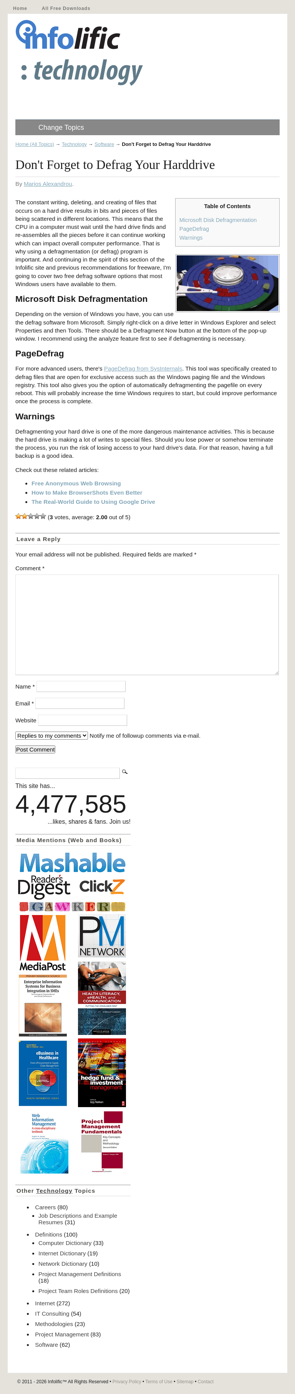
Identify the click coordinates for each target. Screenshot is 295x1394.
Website (25, 720)
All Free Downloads (66, 8)
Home (20, 8)
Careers (45, 1207)
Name (25, 686)
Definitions (48, 1234)
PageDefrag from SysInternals (143, 368)
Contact (206, 1381)
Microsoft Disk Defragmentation (218, 220)
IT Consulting (52, 1313)
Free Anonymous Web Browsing (76, 483)
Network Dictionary (62, 1263)
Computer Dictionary (64, 1243)
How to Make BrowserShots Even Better (87, 492)
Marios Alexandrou (48, 183)
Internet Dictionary (62, 1253)
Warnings (190, 238)
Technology (74, 144)
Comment (30, 568)
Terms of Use (158, 1381)
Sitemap (185, 1381)
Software (104, 144)
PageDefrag (194, 229)
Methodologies (54, 1324)
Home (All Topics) (34, 144)
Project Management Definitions (79, 1274)
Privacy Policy (127, 1381)
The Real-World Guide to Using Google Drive (93, 501)
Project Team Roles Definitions (78, 1291)
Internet (45, 1303)
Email (24, 703)
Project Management (62, 1334)
